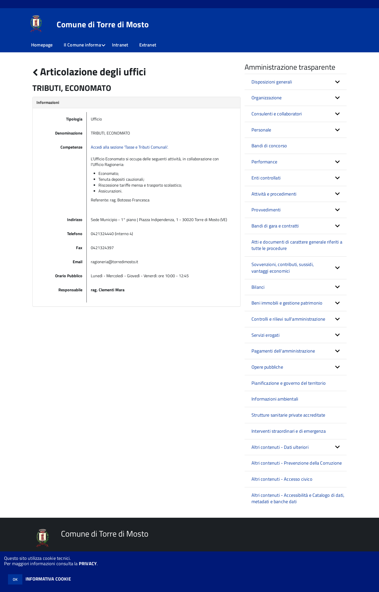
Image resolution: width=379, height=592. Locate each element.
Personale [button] (261, 129)
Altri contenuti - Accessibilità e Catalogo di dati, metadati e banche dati (297, 498)
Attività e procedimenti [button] (273, 193)
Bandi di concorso (269, 145)
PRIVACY (88, 563)
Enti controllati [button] (266, 177)
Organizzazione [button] (266, 97)
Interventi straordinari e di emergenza (288, 431)
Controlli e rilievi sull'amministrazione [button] (288, 319)
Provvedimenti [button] (266, 209)
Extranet (147, 44)
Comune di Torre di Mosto (103, 24)
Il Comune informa (82, 44)
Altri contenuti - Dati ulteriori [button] (280, 447)
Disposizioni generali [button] (271, 81)
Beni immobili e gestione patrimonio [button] (286, 302)
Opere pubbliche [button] (267, 367)
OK (15, 579)
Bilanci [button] (257, 287)
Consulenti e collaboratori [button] (276, 113)
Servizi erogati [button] (265, 335)
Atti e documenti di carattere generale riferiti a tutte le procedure (296, 245)
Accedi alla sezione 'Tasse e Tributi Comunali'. (129, 147)
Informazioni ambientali (274, 398)
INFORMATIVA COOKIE (48, 578)
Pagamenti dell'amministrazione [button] (283, 350)
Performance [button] (264, 161)
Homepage (42, 44)
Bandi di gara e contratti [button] (275, 225)
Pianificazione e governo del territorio (288, 383)
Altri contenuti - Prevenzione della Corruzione (296, 463)
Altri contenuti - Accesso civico (281, 479)
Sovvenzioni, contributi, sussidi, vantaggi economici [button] (282, 267)
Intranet (120, 44)
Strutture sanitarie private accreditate (288, 415)
